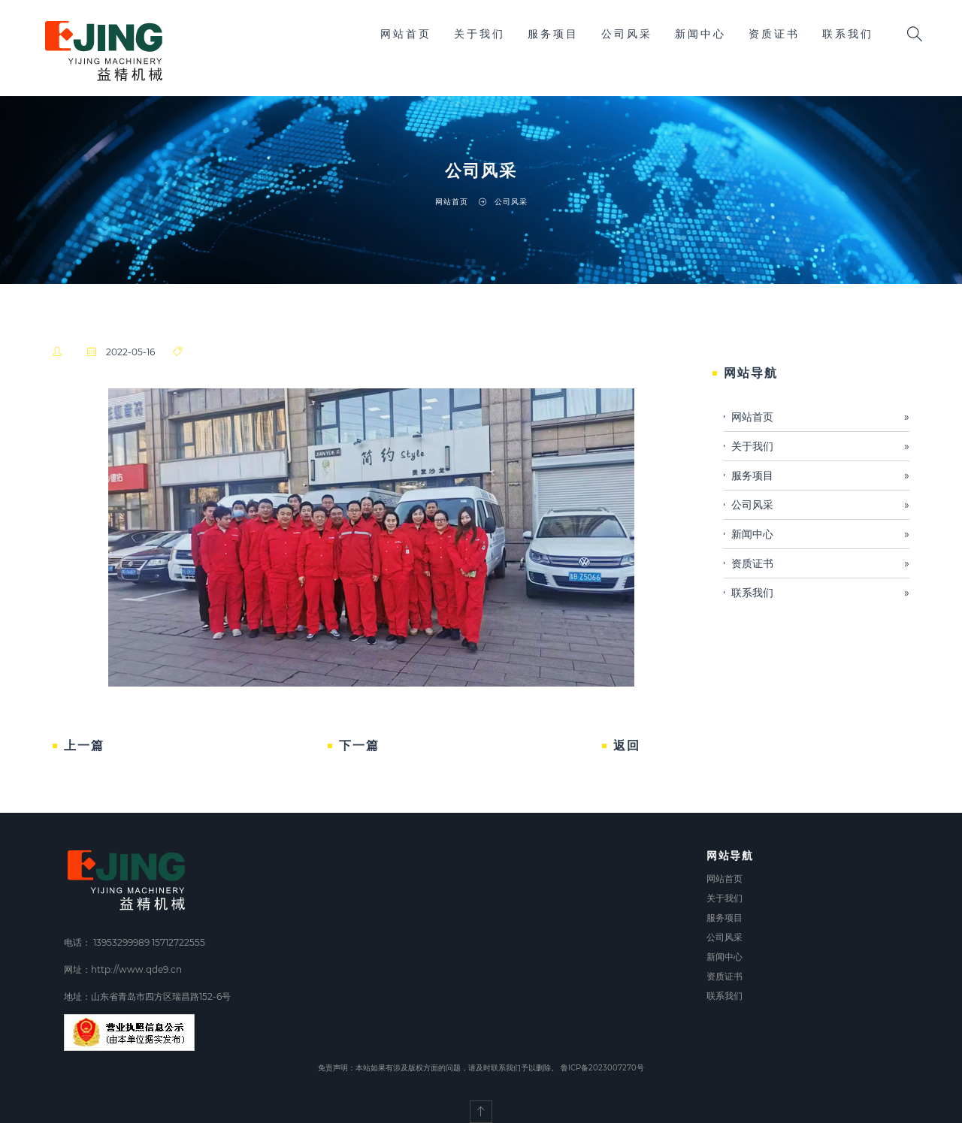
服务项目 (553, 34)
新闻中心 (700, 34)
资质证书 (774, 34)
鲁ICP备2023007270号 (602, 1068)
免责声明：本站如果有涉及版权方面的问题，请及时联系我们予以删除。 (438, 1068)
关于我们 (479, 34)
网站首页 (405, 34)
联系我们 (847, 34)
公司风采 (626, 34)
